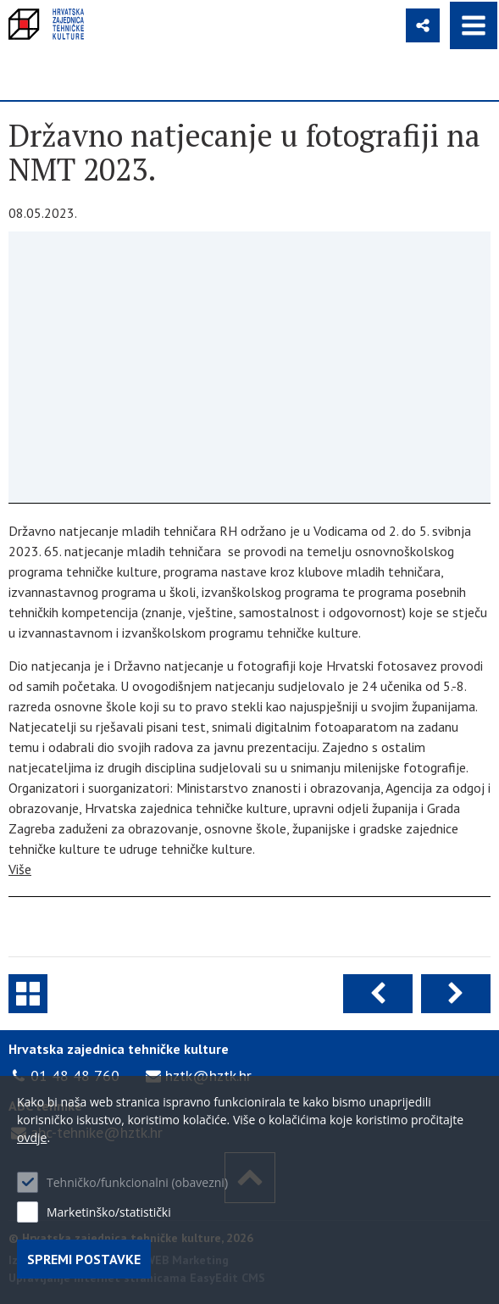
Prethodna (378, 993)
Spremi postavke (84, 1259)
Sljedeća (456, 993)
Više (19, 869)
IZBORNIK (473, 25)
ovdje (32, 1137)
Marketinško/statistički (109, 1212)
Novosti (27, 993)
